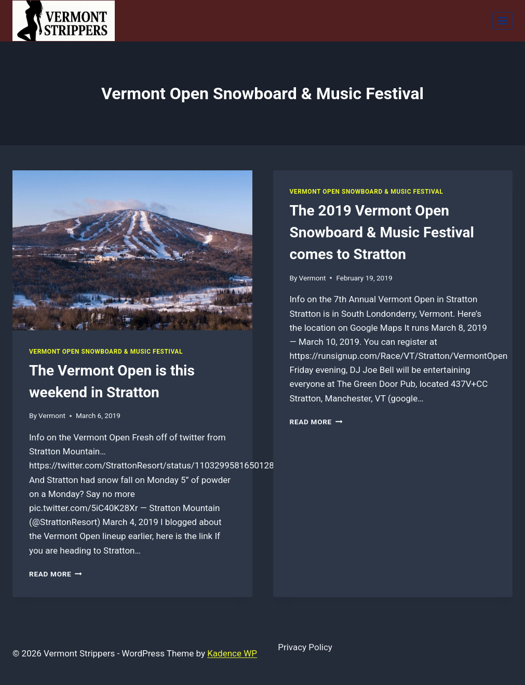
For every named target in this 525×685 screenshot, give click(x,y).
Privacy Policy (305, 647)
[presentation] (132, 250)
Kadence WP (232, 653)
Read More (55, 574)
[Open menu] (502, 20)
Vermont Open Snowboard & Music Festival (106, 351)
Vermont (51, 415)
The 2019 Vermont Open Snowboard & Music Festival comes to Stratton (382, 232)
